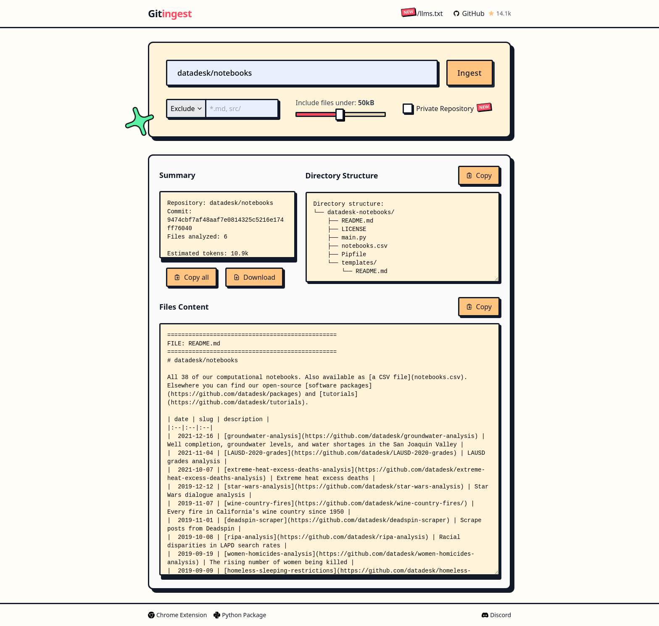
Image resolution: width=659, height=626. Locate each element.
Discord (496, 615)
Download (254, 277)
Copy (479, 175)
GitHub (469, 13)
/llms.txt (422, 13)
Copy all (191, 277)
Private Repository (438, 108)
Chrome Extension (177, 615)
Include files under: (334, 102)
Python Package (240, 615)
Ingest (470, 73)
